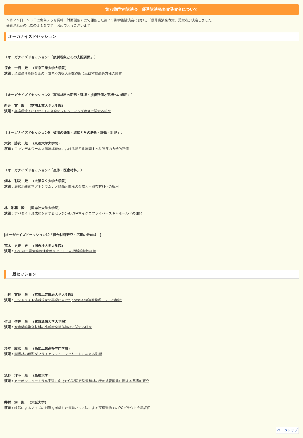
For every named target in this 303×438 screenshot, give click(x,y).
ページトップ (287, 430)
